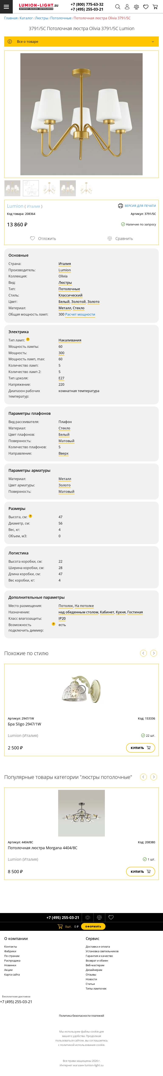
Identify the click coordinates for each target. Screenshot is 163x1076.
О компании (16, 938)
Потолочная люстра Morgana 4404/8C (42, 847)
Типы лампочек (96, 988)
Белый (64, 301)
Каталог (26, 18)
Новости (91, 979)
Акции (8, 970)
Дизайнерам (94, 970)
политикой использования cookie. (82, 1045)
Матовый (66, 440)
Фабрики (10, 951)
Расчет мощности (80, 314)
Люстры (41, 18)
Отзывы (91, 974)
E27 (61, 378)
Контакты (10, 946)
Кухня (121, 612)
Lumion (15, 206)
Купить (140, 748)
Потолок (66, 605)
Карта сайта (12, 974)
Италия (33, 206)
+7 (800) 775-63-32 (87, 4)
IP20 (62, 618)
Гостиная (135, 612)
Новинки (10, 965)
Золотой (78, 301)
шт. (65, 926)
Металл (65, 308)
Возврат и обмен (97, 960)
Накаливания (70, 340)
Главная (11, 18)
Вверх (64, 453)
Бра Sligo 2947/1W (24, 724)
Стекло (78, 308)
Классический (71, 295)
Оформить (93, 926)
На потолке (84, 605)
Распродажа (12, 960)
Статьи (90, 984)
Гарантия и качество (99, 956)
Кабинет (107, 612)
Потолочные (61, 18)
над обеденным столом (78, 612)
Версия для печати (137, 205)
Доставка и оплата (98, 946)
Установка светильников (102, 951)
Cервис (92, 938)
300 (61, 353)
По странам (12, 956)
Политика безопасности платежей (81, 1016)
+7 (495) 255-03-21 (87, 9)
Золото (93, 301)
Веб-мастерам (95, 965)
